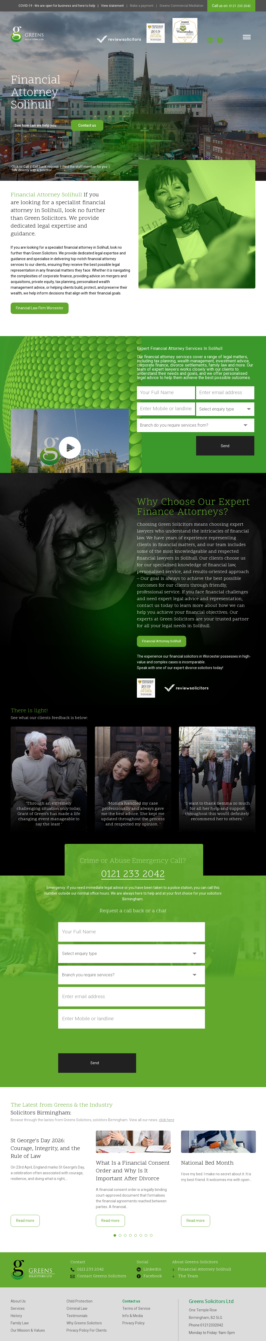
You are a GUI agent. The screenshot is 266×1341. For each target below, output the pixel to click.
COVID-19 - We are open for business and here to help (56, 6)
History (16, 1318)
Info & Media (132, 1318)
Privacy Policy (133, 1325)
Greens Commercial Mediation (181, 6)
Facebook (144, 1274)
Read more (25, 1218)
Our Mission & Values (28, 1332)
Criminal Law (77, 1310)
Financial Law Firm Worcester (39, 308)
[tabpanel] (48, 1176)
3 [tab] (125, 1233)
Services (18, 1310)
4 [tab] (130, 1233)
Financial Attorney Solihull (163, 640)
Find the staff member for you (85, 167)
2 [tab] (120, 1233)
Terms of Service (136, 1310)
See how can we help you (38, 125)
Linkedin (145, 1267)
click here (166, 1118)
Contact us (87, 125)
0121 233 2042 (239, 6)
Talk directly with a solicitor (31, 170)
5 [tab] (135, 1233)
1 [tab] (115, 1233)
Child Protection (79, 1303)
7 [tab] (146, 1233)
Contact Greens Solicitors (92, 1276)
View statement (112, 6)
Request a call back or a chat (133, 909)
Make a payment (142, 6)
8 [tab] (151, 1233)
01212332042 (211, 1327)
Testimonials (77, 1318)
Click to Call (20, 167)
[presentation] (166, 446)
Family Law (20, 1325)
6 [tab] (140, 1233)
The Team (180, 1278)
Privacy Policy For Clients (86, 1332)
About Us (18, 1303)
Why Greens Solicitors (84, 1325)
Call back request (46, 167)
